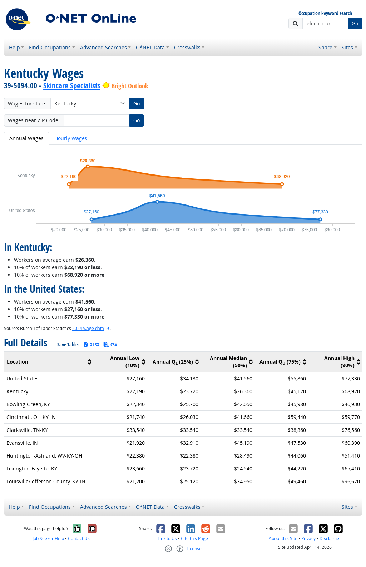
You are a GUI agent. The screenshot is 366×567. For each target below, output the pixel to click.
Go (355, 23)
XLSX (91, 344)
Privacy (308, 539)
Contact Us (79, 539)
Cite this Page (194, 539)
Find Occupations (50, 47)
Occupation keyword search (325, 13)
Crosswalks (187, 47)
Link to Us (167, 539)
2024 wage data (88, 328)
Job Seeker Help (48, 539)
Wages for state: (27, 103)
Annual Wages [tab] (26, 138)
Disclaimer (330, 539)
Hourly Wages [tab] (70, 138)
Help (14, 47)
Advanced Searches (103, 47)
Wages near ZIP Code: (34, 120)
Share (325, 47)
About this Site (283, 539)
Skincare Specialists (71, 85)
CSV (110, 344)
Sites (347, 47)
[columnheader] (49, 362)
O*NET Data (150, 47)
